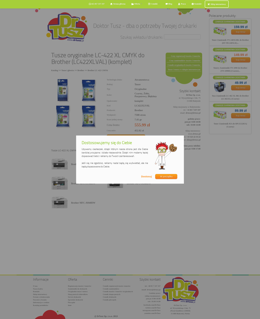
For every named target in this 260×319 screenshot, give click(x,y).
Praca (182, 4)
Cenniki (154, 4)
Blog (168, 4)
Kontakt (196, 4)
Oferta (136, 4)
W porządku (166, 176)
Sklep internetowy (217, 4)
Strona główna (117, 4)
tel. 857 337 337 (97, 4)
